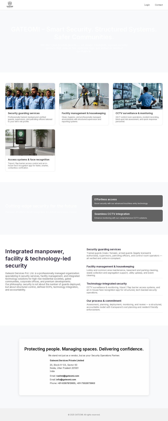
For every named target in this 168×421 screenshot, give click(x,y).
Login (147, 5)
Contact (159, 5)
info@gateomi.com (66, 379)
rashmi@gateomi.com (67, 376)
